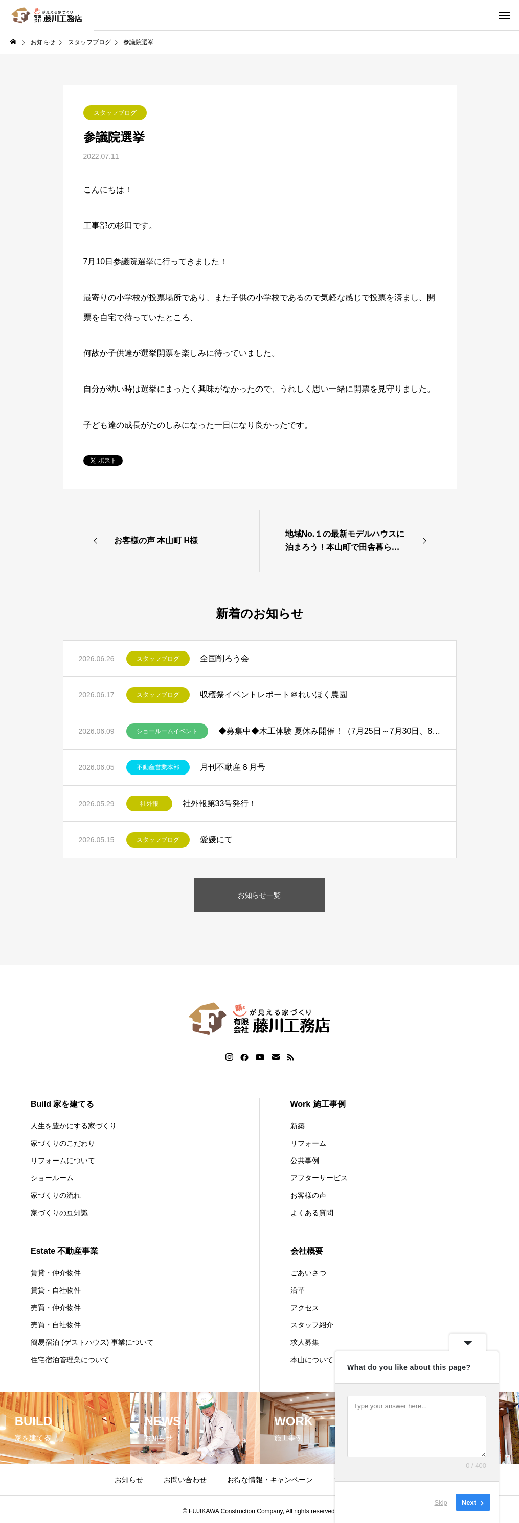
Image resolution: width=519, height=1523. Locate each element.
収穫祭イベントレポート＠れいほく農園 (273, 694)
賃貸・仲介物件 (56, 1273)
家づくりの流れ (56, 1195)
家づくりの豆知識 (59, 1212)
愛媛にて (216, 839)
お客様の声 (308, 1195)
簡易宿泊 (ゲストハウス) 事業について (92, 1342)
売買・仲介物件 (56, 1307)
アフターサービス (319, 1178)
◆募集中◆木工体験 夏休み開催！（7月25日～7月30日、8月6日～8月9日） (329, 731)
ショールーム (52, 1178)
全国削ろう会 (224, 658)
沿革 (297, 1290)
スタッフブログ (115, 112)
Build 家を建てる (62, 1104)
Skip (441, 1502)
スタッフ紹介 (311, 1325)
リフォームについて (63, 1160)
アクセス (304, 1307)
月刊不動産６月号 (232, 767)
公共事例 (304, 1160)
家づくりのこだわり (63, 1143)
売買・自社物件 (56, 1325)
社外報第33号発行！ (220, 803)
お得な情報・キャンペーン (270, 1480)
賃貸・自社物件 (56, 1290)
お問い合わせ (185, 1480)
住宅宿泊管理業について (70, 1360)
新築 (297, 1126)
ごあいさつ (308, 1273)
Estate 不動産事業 (64, 1251)
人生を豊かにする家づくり (74, 1126)
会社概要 (306, 1251)
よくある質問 (311, 1212)
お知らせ (129, 1480)
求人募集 (304, 1342)
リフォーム (308, 1143)
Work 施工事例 (318, 1104)
